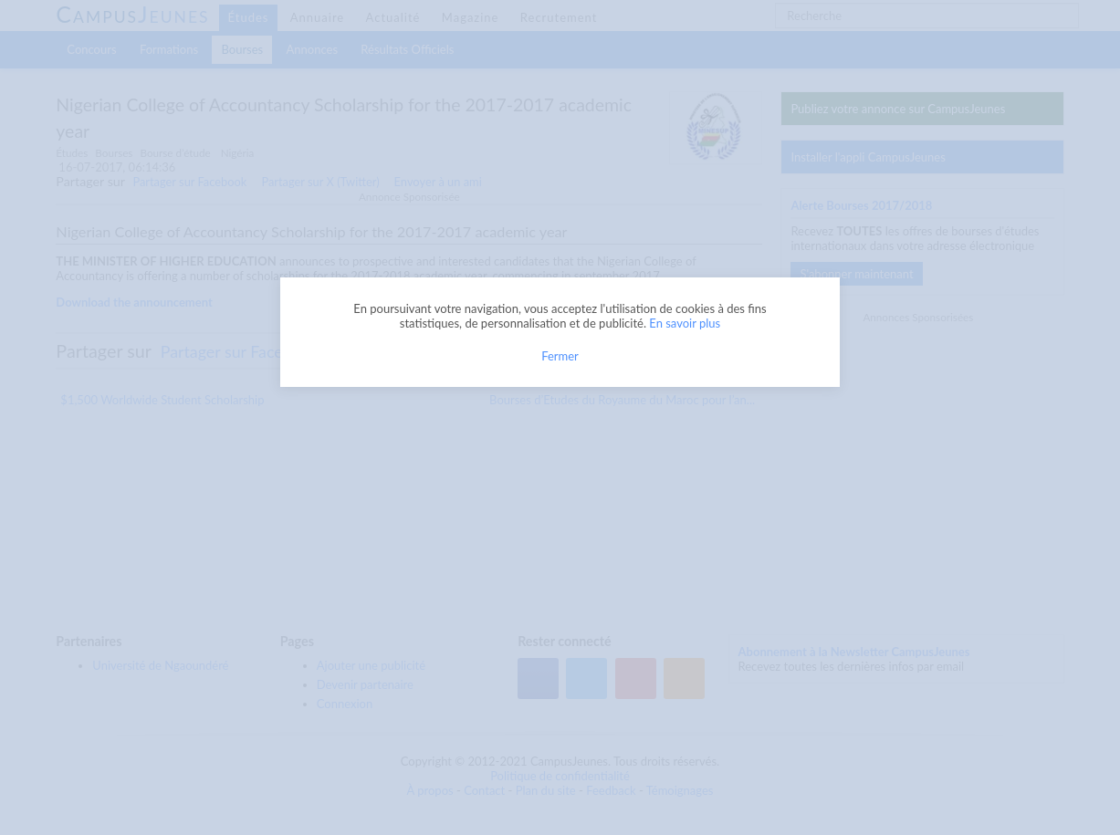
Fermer (560, 356)
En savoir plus (684, 323)
